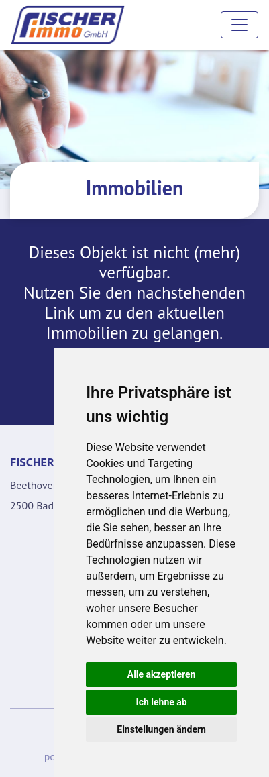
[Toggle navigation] (239, 24)
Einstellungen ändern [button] (161, 729)
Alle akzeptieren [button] (161, 674)
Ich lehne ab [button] (161, 701)
